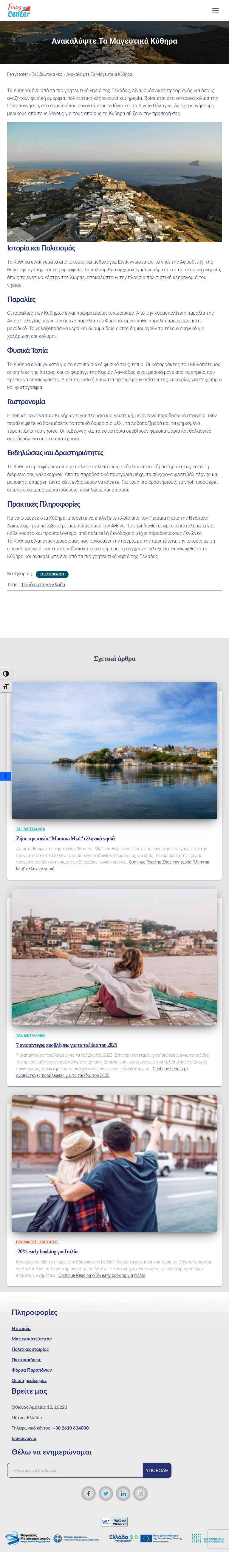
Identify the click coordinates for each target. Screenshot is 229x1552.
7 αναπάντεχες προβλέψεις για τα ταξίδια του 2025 (66, 1045)
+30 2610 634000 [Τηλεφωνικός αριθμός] (71, 1427)
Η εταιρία (21, 1328)
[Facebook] (5, 776)
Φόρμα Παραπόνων (32, 1370)
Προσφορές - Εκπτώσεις (37, 1242)
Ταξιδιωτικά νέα (47, 74)
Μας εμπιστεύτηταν (32, 1338)
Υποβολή (157, 1470)
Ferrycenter (17, 74)
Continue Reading (102, 1275)
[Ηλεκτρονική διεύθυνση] (78, 1470)
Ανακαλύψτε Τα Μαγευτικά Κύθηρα (99, 74)
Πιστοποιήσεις (26, 1359)
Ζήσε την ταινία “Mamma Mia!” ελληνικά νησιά (65, 839)
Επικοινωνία (24, 1438)
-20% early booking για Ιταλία (47, 1252)
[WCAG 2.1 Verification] (114, 1521)
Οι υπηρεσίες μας (29, 1380)
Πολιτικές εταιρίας (30, 1349)
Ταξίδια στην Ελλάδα (43, 584)
